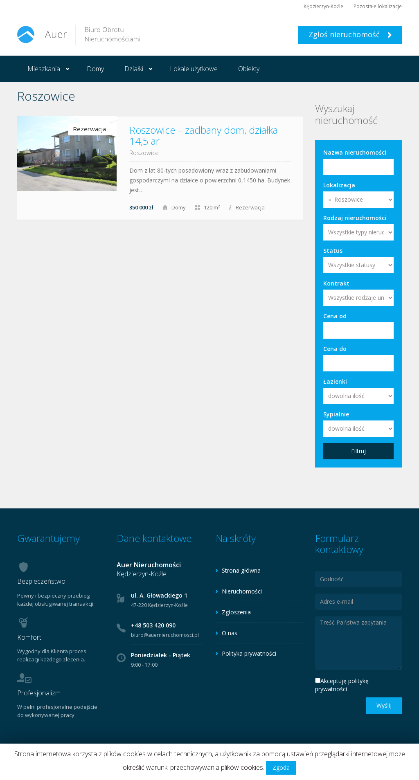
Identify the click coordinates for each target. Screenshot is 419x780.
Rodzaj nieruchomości (354, 218)
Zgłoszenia (236, 612)
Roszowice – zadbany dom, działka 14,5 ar (203, 135)
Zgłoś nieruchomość (350, 34)
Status (332, 250)
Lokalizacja (339, 185)
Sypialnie (336, 414)
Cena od (335, 316)
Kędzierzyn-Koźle (323, 6)
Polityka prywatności (249, 653)
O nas (229, 633)
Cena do (335, 349)
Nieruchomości (242, 591)
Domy (95, 68)
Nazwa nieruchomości (354, 152)
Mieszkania (43, 68)
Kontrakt (336, 283)
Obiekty (248, 68)
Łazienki (335, 381)
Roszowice (144, 152)
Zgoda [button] (281, 767)
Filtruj (358, 451)
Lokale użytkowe (194, 68)
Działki (133, 68)
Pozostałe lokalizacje (378, 6)
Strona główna (241, 570)
